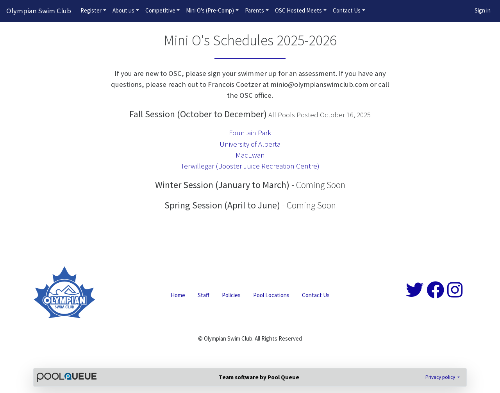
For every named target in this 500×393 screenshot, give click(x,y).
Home (178, 295)
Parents (254, 10)
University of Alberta (250, 144)
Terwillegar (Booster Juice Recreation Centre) (250, 166)
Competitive (160, 10)
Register (91, 10)
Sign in (483, 10)
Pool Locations (271, 295)
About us (123, 10)
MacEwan (250, 155)
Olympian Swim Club (38, 10)
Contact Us (347, 10)
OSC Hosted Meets (298, 10)
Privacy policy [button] (440, 377)
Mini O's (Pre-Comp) (210, 10)
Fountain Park (250, 132)
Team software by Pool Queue (259, 377)
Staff (203, 295)
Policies (231, 295)
